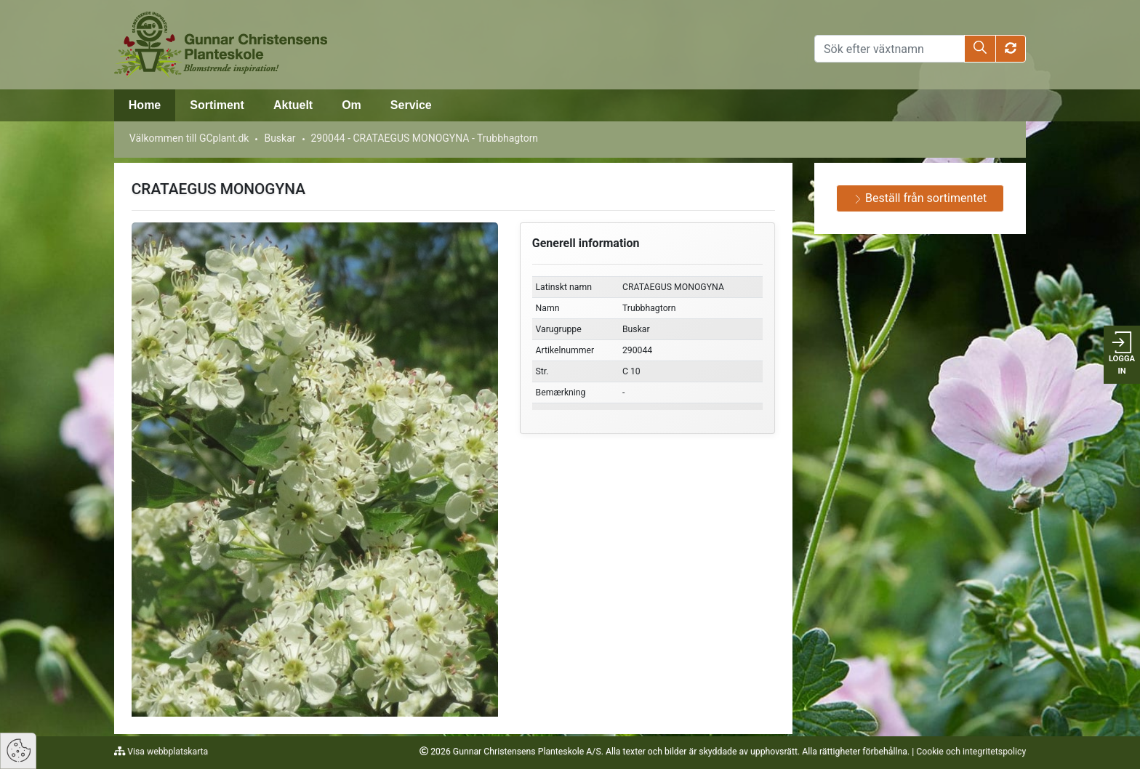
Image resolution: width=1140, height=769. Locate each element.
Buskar (279, 138)
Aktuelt (293, 105)
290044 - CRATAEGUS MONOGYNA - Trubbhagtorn (424, 138)
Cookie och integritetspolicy (971, 751)
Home (145, 105)
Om (351, 105)
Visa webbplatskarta (166, 751)
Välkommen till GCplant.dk (189, 138)
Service (411, 105)
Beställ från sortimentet (920, 198)
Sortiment (217, 105)
